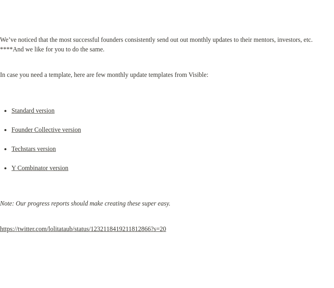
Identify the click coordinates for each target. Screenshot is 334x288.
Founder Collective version (46, 129)
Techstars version (34, 148)
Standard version (33, 110)
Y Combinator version (40, 168)
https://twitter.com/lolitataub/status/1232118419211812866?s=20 (83, 228)
